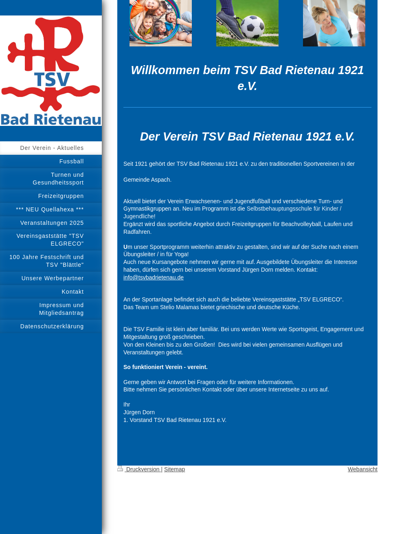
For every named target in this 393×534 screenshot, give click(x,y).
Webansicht (363, 469)
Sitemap (174, 469)
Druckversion (139, 469)
